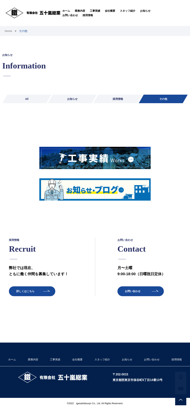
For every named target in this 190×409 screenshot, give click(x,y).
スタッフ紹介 (127, 10)
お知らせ (145, 10)
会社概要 (110, 10)
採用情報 (88, 15)
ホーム (66, 10)
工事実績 (95, 10)
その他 (163, 98)
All (27, 98)
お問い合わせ (70, 15)
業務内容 (80, 10)
